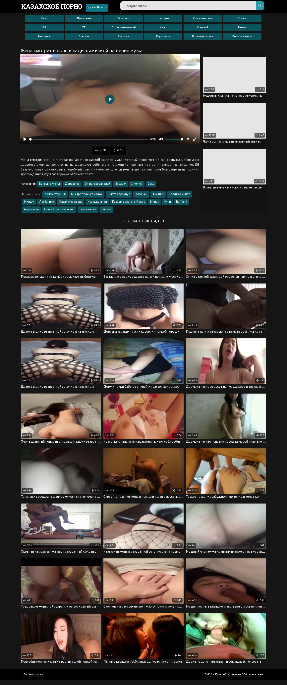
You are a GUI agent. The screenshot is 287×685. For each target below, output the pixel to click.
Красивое (163, 21)
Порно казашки (33, 679)
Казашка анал (97, 204)
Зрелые (84, 39)
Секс (44, 21)
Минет (242, 30)
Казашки (141, 197)
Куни (167, 204)
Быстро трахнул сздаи (86, 197)
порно (55, 7)
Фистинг (158, 197)
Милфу (29, 204)
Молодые (44, 39)
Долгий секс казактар (59, 212)
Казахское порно (70, 204)
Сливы (242, 21)
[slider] (88, 142)
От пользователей (123, 30)
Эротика (123, 21)
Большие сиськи (202, 39)
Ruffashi (181, 204)
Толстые (123, 39)
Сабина (106, 212)
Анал (163, 30)
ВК (44, 30)
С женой (202, 30)
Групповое (163, 39)
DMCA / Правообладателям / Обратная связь (234, 679)
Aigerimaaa (31, 212)
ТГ (84, 30)
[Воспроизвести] (25, 141)
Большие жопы (242, 39)
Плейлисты (107, 7)
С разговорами (202, 21)
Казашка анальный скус (128, 204)
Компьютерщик (55, 197)
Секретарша (88, 212)
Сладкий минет (179, 197)
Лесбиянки (46, 204)
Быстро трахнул (119, 197)
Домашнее (84, 21)
